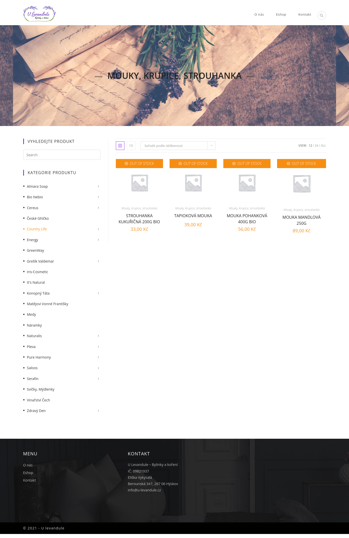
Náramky (34, 325)
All (323, 145)
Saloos (32, 367)
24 (316, 145)
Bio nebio (35, 197)
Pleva (31, 346)
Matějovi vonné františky (47, 303)
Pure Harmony (39, 357)
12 (310, 145)
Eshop (28, 472)
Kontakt (29, 480)
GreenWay (35, 250)
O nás (28, 465)
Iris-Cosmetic (37, 271)
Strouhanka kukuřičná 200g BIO (139, 218)
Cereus (33, 207)
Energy (32, 239)
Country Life (37, 229)
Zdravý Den (36, 410)
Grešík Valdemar (40, 261)
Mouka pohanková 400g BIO (247, 218)
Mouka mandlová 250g (301, 219)
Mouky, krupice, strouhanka (139, 208)
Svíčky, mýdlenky (41, 389)
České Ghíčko (38, 218)
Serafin (33, 378)
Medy (31, 314)
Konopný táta (38, 293)
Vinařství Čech (38, 400)
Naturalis (34, 335)
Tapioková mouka (193, 215)
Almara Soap (37, 186)
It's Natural (36, 282)
